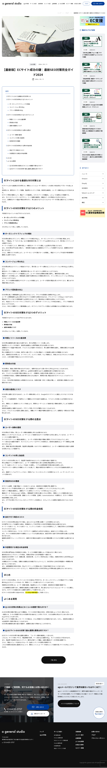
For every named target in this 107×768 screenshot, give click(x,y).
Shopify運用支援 (58, 743)
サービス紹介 (58, 732)
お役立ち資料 (80, 745)
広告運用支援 (57, 746)
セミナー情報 (80, 748)
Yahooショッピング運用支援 (61, 740)
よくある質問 (80, 742)
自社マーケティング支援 (60, 748)
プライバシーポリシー (98, 738)
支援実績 (78, 732)
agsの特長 (43, 735)
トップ (42, 732)
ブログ (86, 3)
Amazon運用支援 (58, 738)
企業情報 (78, 738)
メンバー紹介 (80, 735)
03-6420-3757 (8, 742)
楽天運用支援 (57, 735)
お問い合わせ (95, 732)
